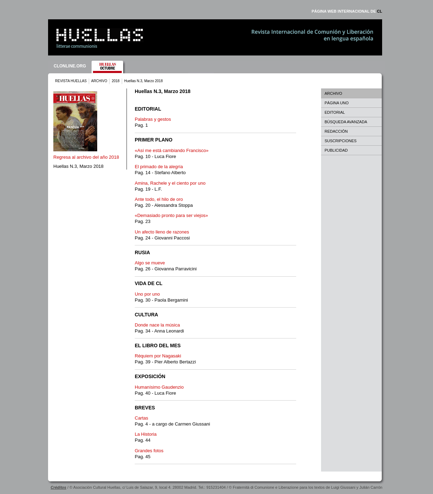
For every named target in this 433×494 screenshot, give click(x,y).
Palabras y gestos (153, 119)
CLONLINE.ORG (70, 66)
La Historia (145, 434)
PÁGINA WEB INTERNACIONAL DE (347, 11)
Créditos (58, 487)
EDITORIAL (335, 112)
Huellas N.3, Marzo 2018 (78, 166)
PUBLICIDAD (336, 150)
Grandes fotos (149, 450)
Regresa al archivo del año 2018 (86, 157)
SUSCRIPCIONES (341, 141)
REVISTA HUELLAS (71, 81)
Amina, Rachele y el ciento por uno (170, 183)
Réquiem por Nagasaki (158, 355)
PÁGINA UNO (336, 103)
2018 (115, 81)
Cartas (141, 418)
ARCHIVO (99, 81)
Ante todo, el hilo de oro (159, 199)
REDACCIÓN (336, 131)
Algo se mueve (150, 262)
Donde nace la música (157, 325)
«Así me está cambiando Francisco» (171, 150)
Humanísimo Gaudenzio (159, 387)
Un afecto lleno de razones (162, 232)
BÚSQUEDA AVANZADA (346, 122)
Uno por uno (147, 294)
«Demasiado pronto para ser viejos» (171, 215)
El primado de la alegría (159, 166)
